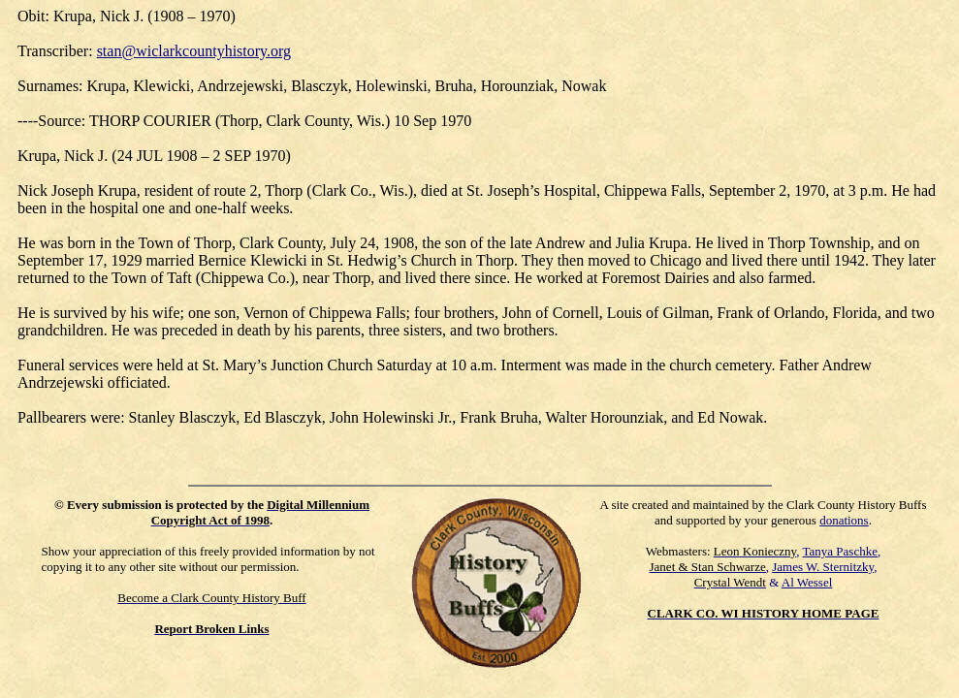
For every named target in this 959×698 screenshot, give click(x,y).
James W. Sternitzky (823, 566)
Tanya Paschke (840, 551)
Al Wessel (807, 582)
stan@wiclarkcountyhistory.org (194, 51)
